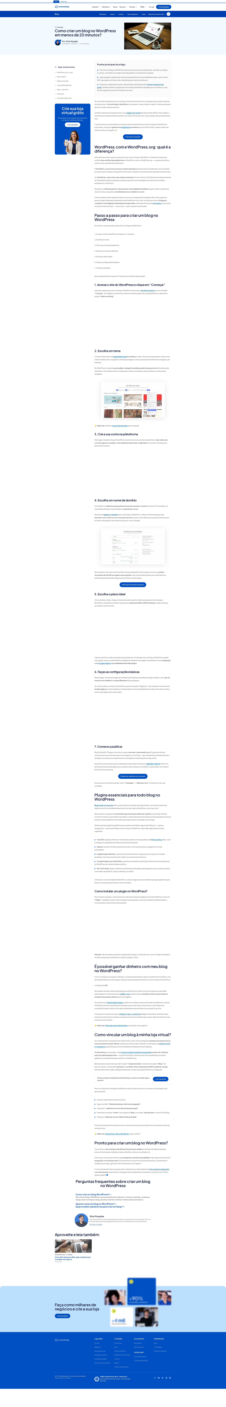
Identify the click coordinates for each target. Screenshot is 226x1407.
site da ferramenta (148, 290)
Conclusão (60, 94)
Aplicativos (97, 1347)
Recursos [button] (123, 7)
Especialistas (138, 1343)
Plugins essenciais (63, 81)
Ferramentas (118, 1343)
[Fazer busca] (168, 14)
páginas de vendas (134, 113)
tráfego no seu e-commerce (130, 1014)
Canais (113, 14)
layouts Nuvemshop (120, 426)
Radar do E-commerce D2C (122, 1355)
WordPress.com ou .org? (65, 72)
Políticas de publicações (121, 1367)
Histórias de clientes (120, 1351)
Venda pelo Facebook (100, 1355)
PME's (56, 1)
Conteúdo (59, 27)
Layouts (96, 1343)
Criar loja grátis (163, 7)
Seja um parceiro (139, 1347)
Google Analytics (104, 663)
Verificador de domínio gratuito (133, 585)
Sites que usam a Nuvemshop (116, 1025)
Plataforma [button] (106, 7)
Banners (116, 1363)
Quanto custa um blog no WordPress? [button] (96, 1203)
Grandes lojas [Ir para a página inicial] (63, 1)
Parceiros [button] (133, 7)
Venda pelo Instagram (100, 1359)
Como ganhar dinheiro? (64, 85)
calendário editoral (153, 764)
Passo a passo (61, 77)
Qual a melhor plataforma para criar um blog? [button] (100, 1206)
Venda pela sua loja (99, 1351)
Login (151, 7)
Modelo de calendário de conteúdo (132, 776)
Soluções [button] (96, 7)
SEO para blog (156, 840)
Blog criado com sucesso (103, 805)
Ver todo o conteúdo (96, 1224)
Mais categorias (133, 14)
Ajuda (155, 1343)
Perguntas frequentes (160, 1351)
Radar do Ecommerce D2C (156, 14)
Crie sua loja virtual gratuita (159, 1169)
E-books (117, 1359)
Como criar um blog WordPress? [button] (93, 1194)
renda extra (126, 127)
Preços (115, 7)
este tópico (157, 203)
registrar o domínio (110, 515)
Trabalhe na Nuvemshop (141, 1360)
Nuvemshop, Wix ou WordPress (117, 1134)
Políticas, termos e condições (63, 1378)
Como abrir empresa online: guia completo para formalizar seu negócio (73, 1258)
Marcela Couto (60, 1254)
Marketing (103, 14)
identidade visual (119, 357)
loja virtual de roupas (115, 1002)
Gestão (121, 14)
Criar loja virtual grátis (133, 137)
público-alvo (125, 994)
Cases (143, 14)
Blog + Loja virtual (62, 89)
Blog (57, 14)
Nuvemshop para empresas (102, 1363)
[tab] (113, 1194)
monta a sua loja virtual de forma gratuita (136, 1052)
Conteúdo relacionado (64, 98)
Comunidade (158, 1347)
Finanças (69, 1254)
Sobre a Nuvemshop (140, 1356)
